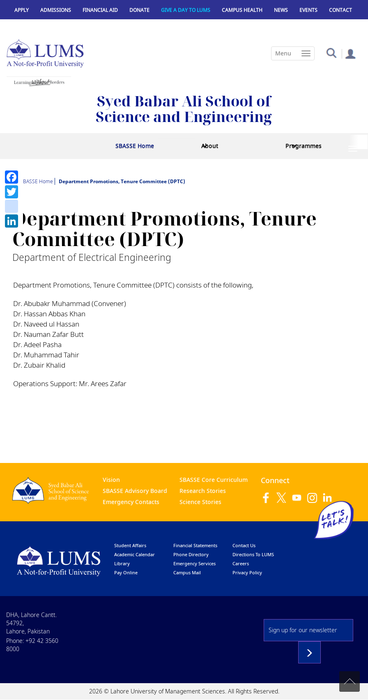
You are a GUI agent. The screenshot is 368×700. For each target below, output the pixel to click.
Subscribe (309, 652)
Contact (340, 10)
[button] (331, 52)
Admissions (55, 10)
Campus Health (242, 10)
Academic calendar (134, 554)
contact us (243, 545)
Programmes (303, 146)
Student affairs (130, 545)
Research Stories (202, 491)
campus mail (187, 572)
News (281, 10)
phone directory (191, 554)
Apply (21, 10)
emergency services (194, 563)
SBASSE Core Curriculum (213, 480)
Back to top (349, 681)
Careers (240, 563)
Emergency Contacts (131, 502)
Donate (139, 10)
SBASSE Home (134, 146)
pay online (126, 572)
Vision (111, 480)
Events (308, 10)
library (122, 563)
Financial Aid (100, 10)
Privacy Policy (247, 572)
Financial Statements (195, 545)
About (209, 146)
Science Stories (200, 502)
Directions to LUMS (253, 554)
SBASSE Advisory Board (135, 491)
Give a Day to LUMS (185, 10)
